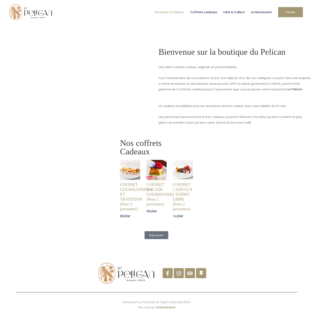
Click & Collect (234, 12)
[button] (290, 12)
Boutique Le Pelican (169, 12)
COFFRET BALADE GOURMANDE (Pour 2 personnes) (159, 194)
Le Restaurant (261, 12)
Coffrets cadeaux (203, 12)
